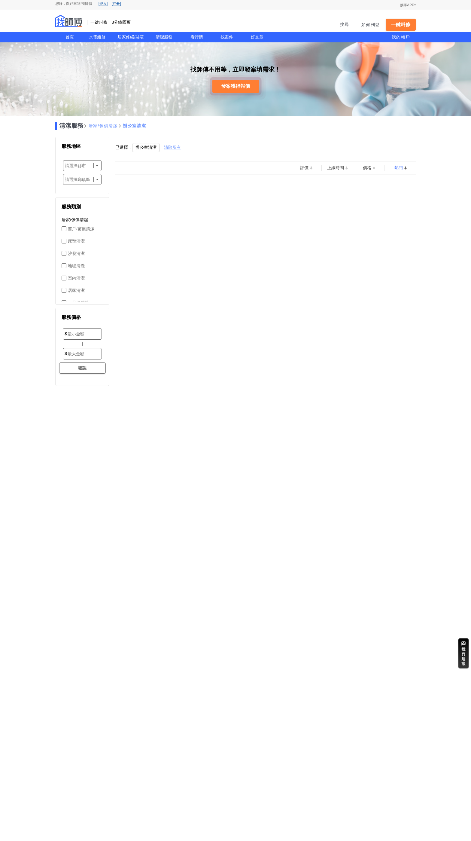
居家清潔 (76, 290)
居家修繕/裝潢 (130, 37)
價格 (367, 167)
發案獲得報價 (235, 86)
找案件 (226, 37)
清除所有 (172, 147)
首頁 (69, 37)
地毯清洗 (76, 265)
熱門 (398, 167)
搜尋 (344, 24)
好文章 (257, 37)
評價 (304, 167)
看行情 (196, 37)
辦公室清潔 (134, 125)
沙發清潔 (76, 253)
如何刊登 (370, 24)
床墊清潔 (76, 241)
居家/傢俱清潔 (103, 125)
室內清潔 (76, 278)
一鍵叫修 (400, 24)
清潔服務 (164, 37)
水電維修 (97, 37)
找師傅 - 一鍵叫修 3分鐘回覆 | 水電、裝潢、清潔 (68, 21)
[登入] (103, 4)
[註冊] (116, 4)
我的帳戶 (401, 37)
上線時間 (335, 167)
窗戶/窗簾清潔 (81, 228)
